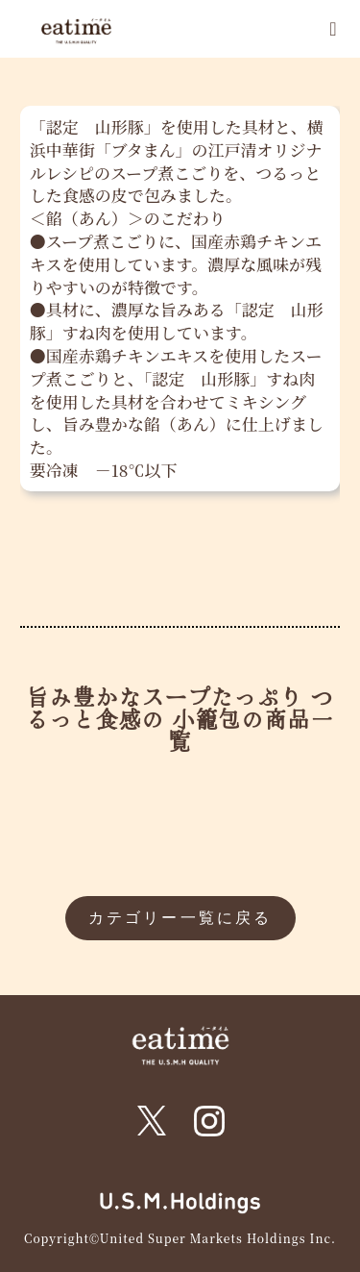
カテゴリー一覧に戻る (180, 918)
